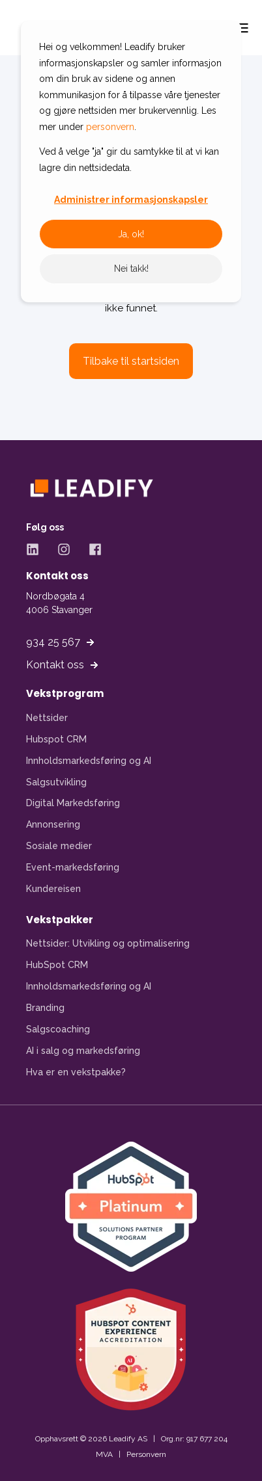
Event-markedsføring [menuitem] (72, 867)
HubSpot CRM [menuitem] (57, 965)
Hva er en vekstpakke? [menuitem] (76, 1072)
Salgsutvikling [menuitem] (56, 782)
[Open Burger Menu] (242, 28)
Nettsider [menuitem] (47, 718)
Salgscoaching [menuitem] (58, 1029)
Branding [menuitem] (45, 1008)
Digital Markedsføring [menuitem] (73, 803)
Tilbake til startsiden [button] (131, 361)
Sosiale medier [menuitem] (59, 846)
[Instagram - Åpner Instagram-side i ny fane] (64, 549)
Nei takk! (131, 268)
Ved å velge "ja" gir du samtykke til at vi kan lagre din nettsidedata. (129, 159)
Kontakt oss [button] (55, 665)
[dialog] (131, 161)
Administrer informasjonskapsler (131, 199)
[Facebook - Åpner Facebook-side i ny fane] (91, 549)
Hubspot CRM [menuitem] (56, 739)
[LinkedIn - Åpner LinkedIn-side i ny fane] (37, 549)
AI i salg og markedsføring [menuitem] (83, 1050)
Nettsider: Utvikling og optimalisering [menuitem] (108, 943)
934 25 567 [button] (53, 642)
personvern (110, 127)
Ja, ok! (131, 234)
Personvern (146, 1454)
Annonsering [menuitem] (53, 824)
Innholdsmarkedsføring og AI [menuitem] (88, 760)
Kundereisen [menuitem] (53, 889)
